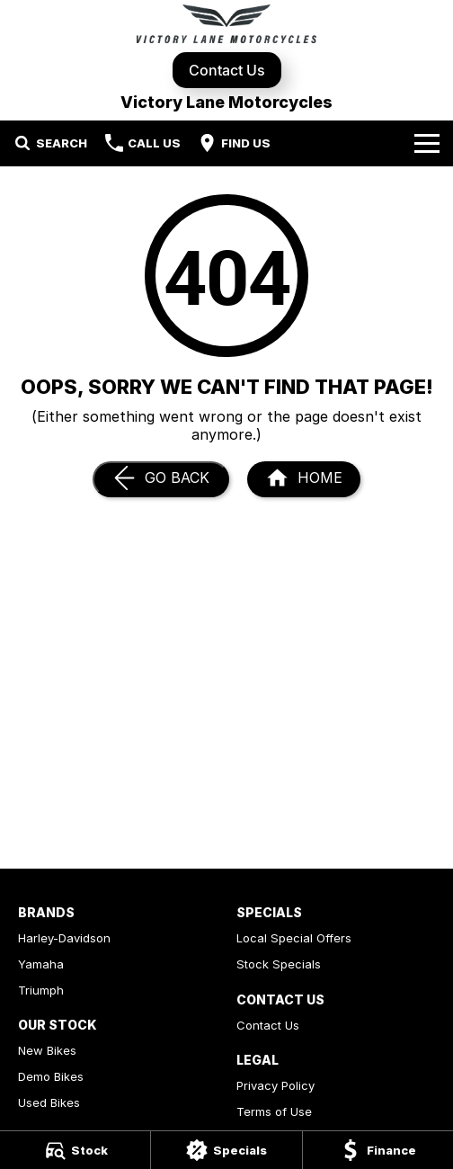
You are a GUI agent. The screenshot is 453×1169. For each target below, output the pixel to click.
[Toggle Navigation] (427, 142)
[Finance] (378, 1150)
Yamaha (41, 964)
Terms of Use (274, 1111)
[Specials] (226, 1150)
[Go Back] (161, 479)
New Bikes (47, 1050)
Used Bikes (49, 1102)
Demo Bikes (51, 1076)
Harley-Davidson (64, 938)
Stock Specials (278, 964)
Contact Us (227, 70)
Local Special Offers (293, 938)
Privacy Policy (275, 1085)
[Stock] (75, 1150)
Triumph (41, 990)
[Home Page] (226, 24)
